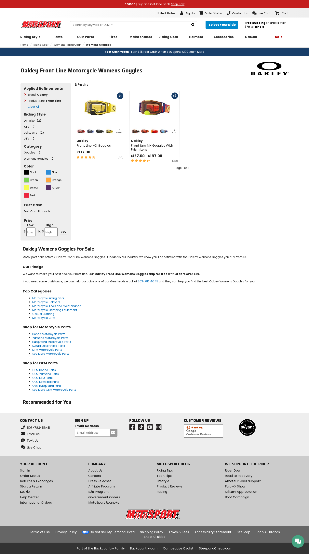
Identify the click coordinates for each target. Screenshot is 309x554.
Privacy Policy (66, 532)
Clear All (33, 107)
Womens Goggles (98, 45)
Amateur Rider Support (243, 481)
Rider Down (233, 470)
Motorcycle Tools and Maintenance (56, 306)
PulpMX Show (235, 486)
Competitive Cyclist (178, 548)
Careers (94, 476)
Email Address (87, 426)
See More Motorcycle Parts (50, 354)
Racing (162, 491)
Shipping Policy (151, 532)
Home (24, 45)
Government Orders (104, 497)
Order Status (30, 476)
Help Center (29, 497)
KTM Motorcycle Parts (47, 350)
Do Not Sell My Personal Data (112, 532)
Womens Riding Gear (67, 45)
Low (29, 230)
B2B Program (98, 491)
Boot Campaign (237, 497)
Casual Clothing (43, 314)
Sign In (25, 470)
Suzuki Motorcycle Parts (48, 346)
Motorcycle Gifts (43, 318)
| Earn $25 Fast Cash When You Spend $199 (154, 52)
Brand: (38, 95)
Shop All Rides (154, 537)
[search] (193, 25)
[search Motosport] (133, 24)
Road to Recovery (238, 476)
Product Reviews (169, 486)
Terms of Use (39, 532)
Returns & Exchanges (36, 481)
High (48, 230)
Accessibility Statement (213, 532)
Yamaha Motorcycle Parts (50, 338)
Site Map (243, 532)
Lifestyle (163, 481)
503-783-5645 (148, 281)
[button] (261, 13)
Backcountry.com (143, 548)
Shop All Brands (268, 532)
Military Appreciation (241, 491)
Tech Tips (164, 476)
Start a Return (31, 486)
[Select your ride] (222, 25)
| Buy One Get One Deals (154, 4)
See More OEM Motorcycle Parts (54, 390)
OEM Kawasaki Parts (45, 382)
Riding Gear (41, 45)
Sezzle (25, 491)
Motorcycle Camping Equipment (54, 310)
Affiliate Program (101, 486)
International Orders (36, 502)
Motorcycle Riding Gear (48, 298)
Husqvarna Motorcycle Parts (51, 342)
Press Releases (99, 481)
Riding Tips (165, 470)
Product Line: (44, 101)
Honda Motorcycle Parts (48, 334)
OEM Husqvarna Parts (46, 386)
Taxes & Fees (179, 532)
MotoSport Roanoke (103, 502)
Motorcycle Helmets (46, 302)
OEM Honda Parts (44, 370)
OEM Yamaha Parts (45, 374)
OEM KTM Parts (42, 378)
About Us (95, 470)
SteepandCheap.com (215, 548)
